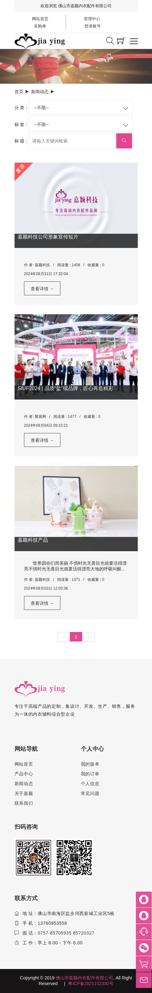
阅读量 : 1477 (64, 416)
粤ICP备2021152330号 (90, 983)
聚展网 (40, 416)
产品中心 (24, 773)
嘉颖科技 (42, 265)
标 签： (22, 124)
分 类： (22, 107)
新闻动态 (40, 91)
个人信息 (90, 783)
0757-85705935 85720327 (66, 933)
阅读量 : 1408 (68, 265)
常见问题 (90, 793)
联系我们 (24, 803)
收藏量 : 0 (96, 265)
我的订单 (90, 773)
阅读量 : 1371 (68, 579)
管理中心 (92, 18)
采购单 (40, 26)
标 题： (22, 140)
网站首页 (40, 18)
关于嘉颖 (24, 793)
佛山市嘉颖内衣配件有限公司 (84, 977)
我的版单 (90, 764)
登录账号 (92, 26)
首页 (19, 91)
